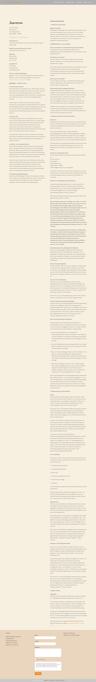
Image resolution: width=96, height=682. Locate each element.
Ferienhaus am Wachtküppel (13, 2)
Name (36, 635)
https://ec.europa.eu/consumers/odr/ (18, 80)
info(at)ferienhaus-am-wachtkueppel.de (19, 37)
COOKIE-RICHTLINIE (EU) (60, 680)
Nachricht (37, 647)
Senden (38, 673)
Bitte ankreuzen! (41, 659)
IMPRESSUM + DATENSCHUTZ (49, 680)
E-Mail (37, 641)
